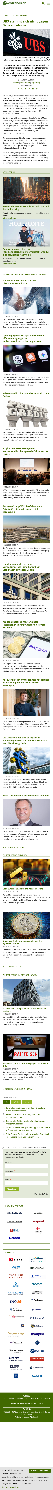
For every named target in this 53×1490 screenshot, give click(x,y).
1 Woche (16, 1102)
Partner (9, 1252)
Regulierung (20, 15)
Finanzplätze (25, 82)
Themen (6, 15)
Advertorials (9, 172)
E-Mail (8, 1179)
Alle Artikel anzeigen (15, 847)
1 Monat (27, 1102)
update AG (28, 1417)
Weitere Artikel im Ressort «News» (20, 975)
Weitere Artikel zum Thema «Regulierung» (24, 274)
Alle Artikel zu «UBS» (14, 967)
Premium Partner (14, 1206)
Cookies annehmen (39, 1471)
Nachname (10, 1170)
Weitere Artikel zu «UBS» (15, 855)
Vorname (9, 1162)
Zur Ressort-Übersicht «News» (18, 1089)
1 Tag (6, 1102)
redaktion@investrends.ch (21, 1403)
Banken (16, 82)
